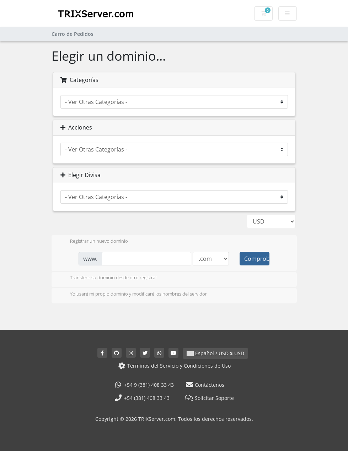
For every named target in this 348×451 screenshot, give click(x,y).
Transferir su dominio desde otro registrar (108, 278)
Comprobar (256, 259)
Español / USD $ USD (215, 353)
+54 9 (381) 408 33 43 (144, 384)
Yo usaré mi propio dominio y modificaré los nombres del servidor (133, 294)
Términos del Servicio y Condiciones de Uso (174, 365)
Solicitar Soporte (209, 398)
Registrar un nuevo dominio (93, 242)
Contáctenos (205, 384)
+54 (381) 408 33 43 (142, 398)
